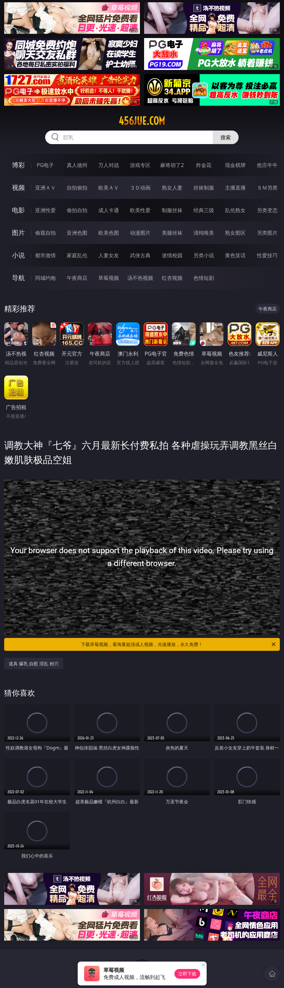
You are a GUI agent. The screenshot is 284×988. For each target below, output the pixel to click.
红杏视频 (172, 277)
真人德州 (77, 165)
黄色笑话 (235, 255)
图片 (18, 232)
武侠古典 (140, 255)
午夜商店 (77, 277)
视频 (18, 187)
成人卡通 (108, 210)
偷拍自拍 (77, 210)
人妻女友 (108, 255)
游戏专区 (140, 165)
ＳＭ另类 (267, 187)
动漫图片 (140, 232)
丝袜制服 (203, 187)
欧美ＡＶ (108, 187)
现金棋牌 (235, 165)
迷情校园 (172, 255)
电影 (18, 210)
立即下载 (187, 974)
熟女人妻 (172, 187)
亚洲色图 (77, 232)
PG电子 (45, 165)
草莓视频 (108, 277)
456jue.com (142, 120)
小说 (18, 255)
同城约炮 (45, 277)
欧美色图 (108, 232)
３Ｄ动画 (140, 187)
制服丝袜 (172, 210)
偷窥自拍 (45, 232)
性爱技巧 (267, 255)
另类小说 (203, 255)
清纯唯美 (203, 232)
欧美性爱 (140, 210)
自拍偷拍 (77, 187)
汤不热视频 (140, 277)
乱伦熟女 (235, 210)
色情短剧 (203, 277)
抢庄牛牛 (267, 165)
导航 (18, 277)
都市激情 (45, 255)
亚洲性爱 (45, 210)
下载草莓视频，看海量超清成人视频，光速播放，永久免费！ (178, 644)
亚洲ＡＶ (45, 187)
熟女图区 (235, 232)
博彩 (18, 165)
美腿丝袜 (172, 232)
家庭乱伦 (77, 255)
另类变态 (267, 210)
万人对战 (108, 165)
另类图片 (267, 232)
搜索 (225, 137)
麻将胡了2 (172, 165)
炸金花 (203, 165)
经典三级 (203, 210)
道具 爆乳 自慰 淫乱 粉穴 (34, 663)
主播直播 (235, 187)
